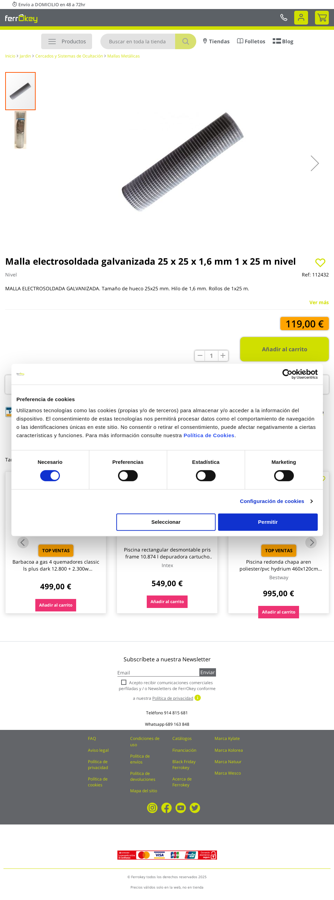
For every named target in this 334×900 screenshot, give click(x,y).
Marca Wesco (228, 773)
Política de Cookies (208, 435)
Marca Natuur (228, 762)
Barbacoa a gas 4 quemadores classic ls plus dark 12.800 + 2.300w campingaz (55, 568)
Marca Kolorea (229, 750)
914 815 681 (176, 713)
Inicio (10, 56)
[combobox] (148, 41)
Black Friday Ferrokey (184, 764)
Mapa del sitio (143, 791)
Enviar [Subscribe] (207, 672)
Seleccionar (165, 522)
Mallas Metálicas (123, 56)
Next (311, 542)
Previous (23, 542)
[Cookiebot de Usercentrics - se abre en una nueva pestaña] (287, 374)
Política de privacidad (98, 764)
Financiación (184, 750)
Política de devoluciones (142, 776)
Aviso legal (98, 750)
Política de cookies (98, 782)
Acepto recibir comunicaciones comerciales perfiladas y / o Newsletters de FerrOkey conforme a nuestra (167, 690)
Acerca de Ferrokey (182, 782)
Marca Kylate (227, 738)
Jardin (25, 56)
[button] (315, 163)
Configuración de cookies (272, 501)
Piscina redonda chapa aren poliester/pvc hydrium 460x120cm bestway (279, 568)
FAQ (92, 738)
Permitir (268, 522)
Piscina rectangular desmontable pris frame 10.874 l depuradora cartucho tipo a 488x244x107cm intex (167, 556)
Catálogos (182, 738)
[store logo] (21, 18)
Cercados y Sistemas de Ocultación (69, 56)
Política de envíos (140, 759)
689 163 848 (177, 724)
